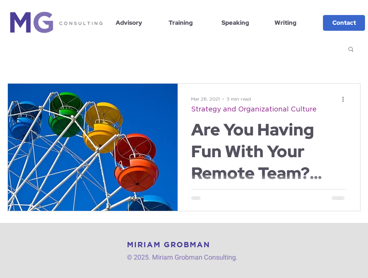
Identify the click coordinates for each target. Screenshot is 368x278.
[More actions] (345, 99)
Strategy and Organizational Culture (254, 109)
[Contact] (344, 23)
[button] (350, 50)
